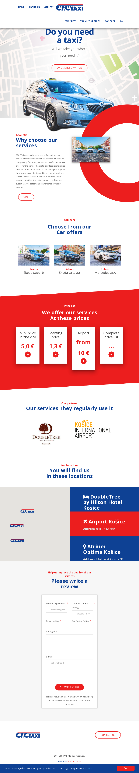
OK (125, 768)
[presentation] (69, 676)
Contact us (108, 735)
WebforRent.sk (74, 761)
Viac (26, 197)
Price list (70, 21)
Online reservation (69, 68)
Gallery (48, 7)
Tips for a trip (66, 7)
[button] (121, 21)
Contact (110, 21)
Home (21, 7)
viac (90, 768)
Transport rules (90, 21)
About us (34, 7)
